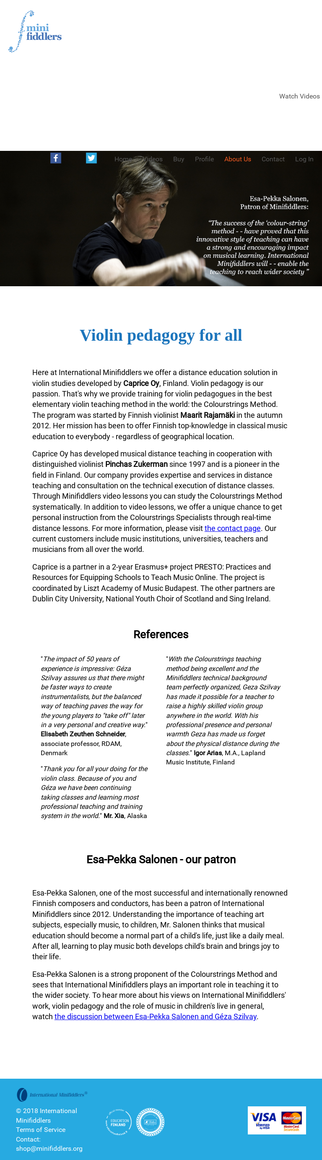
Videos (153, 159)
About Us (237, 159)
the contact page (233, 528)
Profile (204, 159)
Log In (304, 159)
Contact (273, 159)
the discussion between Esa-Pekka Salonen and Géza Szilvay (156, 1016)
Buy (178, 159)
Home (123, 159)
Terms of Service (40, 1130)
